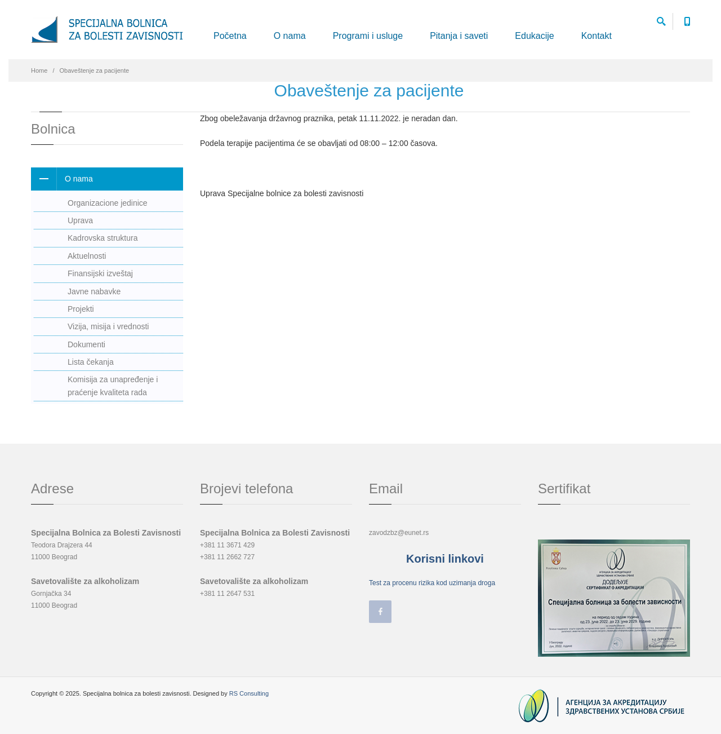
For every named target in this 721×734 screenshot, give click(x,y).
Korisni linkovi (445, 558)
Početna (230, 36)
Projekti (81, 308)
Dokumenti (86, 344)
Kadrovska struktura (103, 237)
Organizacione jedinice (108, 202)
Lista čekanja (91, 361)
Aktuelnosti (87, 255)
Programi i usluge (368, 36)
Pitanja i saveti (459, 36)
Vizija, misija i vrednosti (108, 326)
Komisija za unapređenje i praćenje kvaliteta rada (113, 385)
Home (39, 70)
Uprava (80, 220)
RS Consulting (249, 693)
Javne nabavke (94, 291)
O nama (290, 36)
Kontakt (596, 36)
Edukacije (534, 36)
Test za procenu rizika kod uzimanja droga (432, 583)
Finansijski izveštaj (100, 273)
